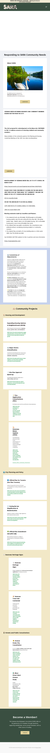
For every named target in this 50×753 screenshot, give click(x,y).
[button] (46, 7)
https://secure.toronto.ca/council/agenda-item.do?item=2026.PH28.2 (23, 187)
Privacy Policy (38, 747)
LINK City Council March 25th (12, 210)
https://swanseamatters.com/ (12, 241)
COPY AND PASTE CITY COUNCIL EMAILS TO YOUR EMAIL (19, 206)
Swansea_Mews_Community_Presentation (21, 462)
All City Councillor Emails (11, 198)
